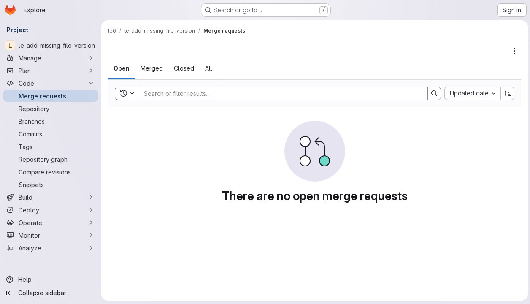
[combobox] (471, 93)
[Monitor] (50, 235)
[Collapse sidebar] (50, 293)
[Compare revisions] (50, 172)
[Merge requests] (50, 96)
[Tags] (50, 146)
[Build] (50, 197)
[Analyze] (50, 248)
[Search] (278, 93)
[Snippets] (50, 184)
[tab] (121, 68)
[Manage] (50, 58)
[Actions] (513, 51)
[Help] (50, 279)
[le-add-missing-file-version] (50, 45)
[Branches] (50, 121)
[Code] (50, 83)
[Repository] (50, 108)
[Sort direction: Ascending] (506, 93)
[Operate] (50, 222)
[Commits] (50, 134)
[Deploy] (50, 210)
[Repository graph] (50, 159)
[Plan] (50, 70)
